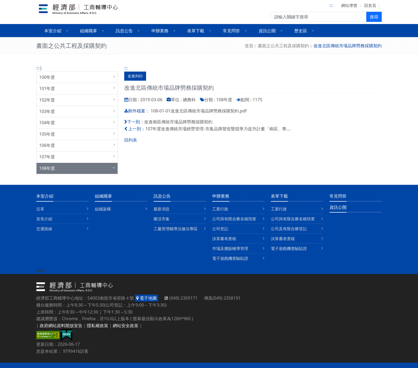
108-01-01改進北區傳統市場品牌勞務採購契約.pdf (199, 111)
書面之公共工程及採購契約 (283, 46)
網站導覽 (349, 5)
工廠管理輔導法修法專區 (176, 228)
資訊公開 (338, 207)
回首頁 (370, 5)
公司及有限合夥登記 (289, 228)
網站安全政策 (125, 325)
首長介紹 (44, 218)
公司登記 (220, 228)
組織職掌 (103, 196)
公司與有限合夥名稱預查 (234, 218)
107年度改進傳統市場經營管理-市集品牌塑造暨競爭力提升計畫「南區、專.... (218, 129)
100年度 (47, 77)
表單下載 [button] (195, 31)
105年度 (47, 134)
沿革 (40, 209)
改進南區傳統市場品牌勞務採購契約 (178, 122)
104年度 (47, 123)
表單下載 (279, 196)
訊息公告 (162, 196)
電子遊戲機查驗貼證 (230, 258)
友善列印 (135, 76)
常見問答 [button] (231, 31)
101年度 (47, 88)
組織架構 (103, 209)
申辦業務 (220, 196)
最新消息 (162, 209)
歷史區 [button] (300, 31)
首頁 (249, 46)
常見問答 (338, 196)
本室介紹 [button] (52, 31)
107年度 (47, 157)
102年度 (47, 100)
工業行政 (220, 209)
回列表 (130, 140)
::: (331, 5)
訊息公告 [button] (124, 31)
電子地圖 (146, 298)
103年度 (47, 111)
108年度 (47, 168)
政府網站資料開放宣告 (61, 325)
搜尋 (374, 17)
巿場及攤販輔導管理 (230, 248)
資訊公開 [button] (267, 31)
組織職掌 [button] (88, 31)
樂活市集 (162, 218)
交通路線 (44, 228)
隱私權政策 (97, 325)
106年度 (47, 145)
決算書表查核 (224, 238)
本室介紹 (44, 196)
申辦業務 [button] (159, 31)
